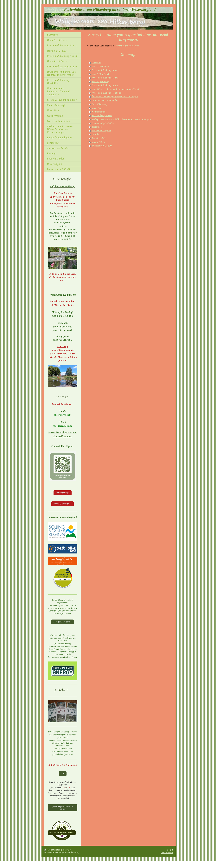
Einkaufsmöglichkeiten (103, 123)
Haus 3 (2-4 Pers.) (100, 74)
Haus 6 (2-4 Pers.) (100, 81)
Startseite (96, 62)
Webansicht (167, 852)
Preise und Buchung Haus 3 (105, 77)
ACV (62, 773)
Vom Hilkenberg (99, 104)
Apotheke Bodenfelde (62, 504)
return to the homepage (127, 45)
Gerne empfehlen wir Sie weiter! (62, 807)
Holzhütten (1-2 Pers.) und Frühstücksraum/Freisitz (116, 89)
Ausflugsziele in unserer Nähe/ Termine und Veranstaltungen (121, 119)
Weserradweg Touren (102, 115)
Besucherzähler (99, 138)
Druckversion (52, 849)
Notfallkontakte (62, 493)
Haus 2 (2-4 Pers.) (100, 66)
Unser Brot (97, 108)
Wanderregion (98, 111)
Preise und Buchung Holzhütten (107, 93)
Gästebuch (97, 126)
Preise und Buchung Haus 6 (105, 85)
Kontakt (95, 134)
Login (170, 849)
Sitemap (67, 849)
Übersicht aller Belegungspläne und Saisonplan (115, 96)
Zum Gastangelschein (63, 622)
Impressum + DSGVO (102, 145)
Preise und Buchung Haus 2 (105, 70)
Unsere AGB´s (98, 142)
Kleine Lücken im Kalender (105, 100)
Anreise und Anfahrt (101, 130)
